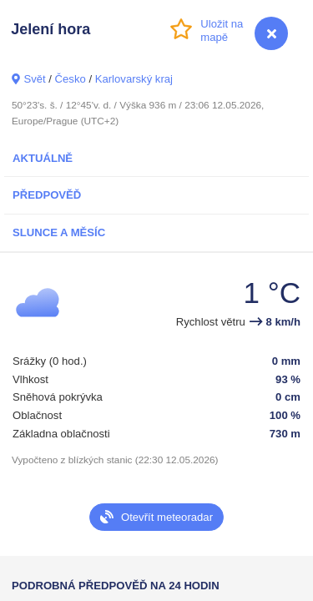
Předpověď (47, 195)
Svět (34, 79)
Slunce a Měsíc (59, 232)
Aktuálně (43, 158)
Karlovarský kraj (134, 79)
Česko (70, 79)
